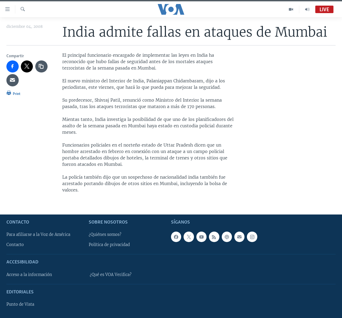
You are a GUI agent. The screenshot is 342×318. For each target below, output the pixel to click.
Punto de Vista (20, 304)
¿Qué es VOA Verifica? (110, 274)
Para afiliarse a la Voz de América (38, 234)
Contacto (15, 244)
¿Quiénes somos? (105, 234)
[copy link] (41, 66)
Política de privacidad (109, 244)
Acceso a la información (29, 274)
